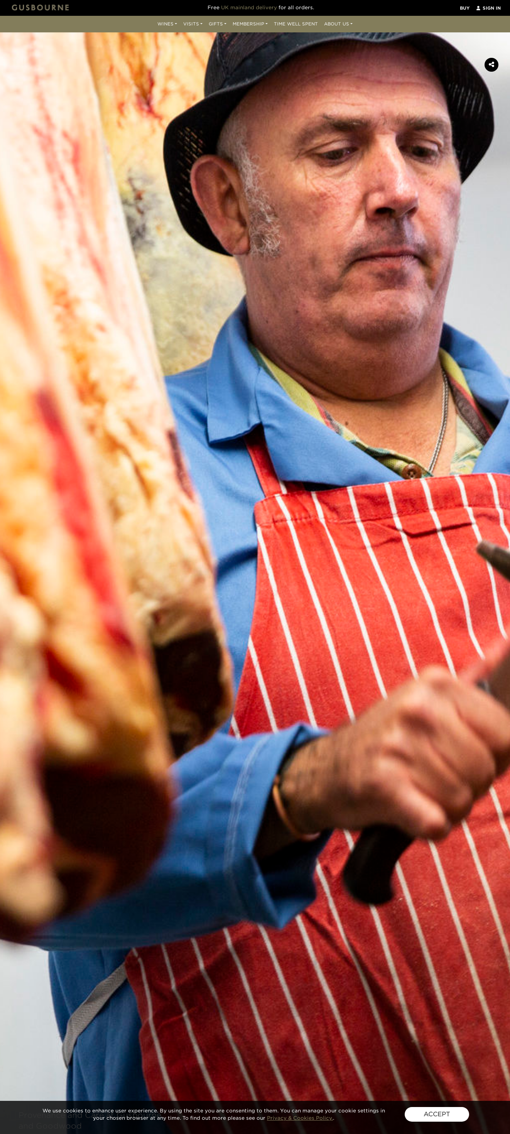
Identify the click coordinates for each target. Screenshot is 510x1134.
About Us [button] (336, 24)
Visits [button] (191, 24)
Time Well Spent (296, 24)
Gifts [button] (216, 24)
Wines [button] (165, 24)
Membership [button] (248, 24)
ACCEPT (437, 1114)
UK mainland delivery (249, 7)
